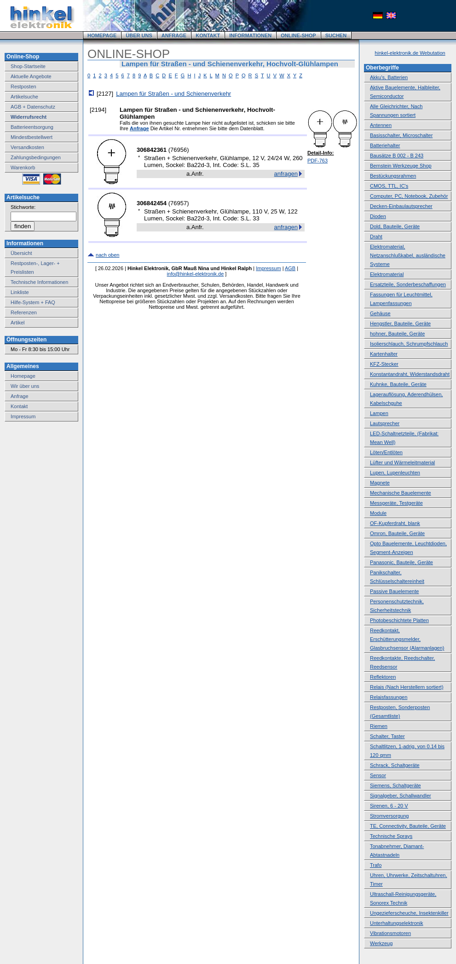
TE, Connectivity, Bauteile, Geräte (408, 826)
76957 (178, 203)
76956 (178, 149)
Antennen (381, 125)
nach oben (107, 255)
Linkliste (20, 292)
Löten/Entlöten (386, 452)
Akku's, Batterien (389, 77)
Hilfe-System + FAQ (33, 302)
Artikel (18, 322)
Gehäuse (380, 313)
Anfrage (20, 396)
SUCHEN (335, 35)
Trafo (375, 865)
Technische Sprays (391, 836)
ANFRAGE (174, 35)
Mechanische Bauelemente (400, 493)
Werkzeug (381, 943)
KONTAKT (208, 35)
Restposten (23, 86)
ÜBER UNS (139, 35)
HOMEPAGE (101, 35)
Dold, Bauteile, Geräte (395, 226)
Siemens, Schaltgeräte (395, 785)
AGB (290, 268)
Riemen (378, 726)
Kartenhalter (384, 354)
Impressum (23, 416)
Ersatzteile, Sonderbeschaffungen (408, 284)
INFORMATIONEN (250, 35)
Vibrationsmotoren (390, 933)
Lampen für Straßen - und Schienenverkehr (173, 93)
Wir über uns (25, 386)
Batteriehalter (385, 145)
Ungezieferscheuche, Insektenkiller (409, 913)
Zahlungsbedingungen (36, 157)
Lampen (379, 413)
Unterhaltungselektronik (396, 923)
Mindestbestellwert (31, 137)
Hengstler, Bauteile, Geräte (400, 323)
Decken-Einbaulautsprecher (401, 206)
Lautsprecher (384, 423)
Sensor (378, 775)
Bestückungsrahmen (393, 176)
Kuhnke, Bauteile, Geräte (398, 384)
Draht (376, 236)
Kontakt (19, 406)
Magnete (380, 482)
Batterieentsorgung (32, 127)
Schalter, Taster (387, 736)
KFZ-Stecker (384, 364)
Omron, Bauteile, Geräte (397, 533)
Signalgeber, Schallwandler (400, 795)
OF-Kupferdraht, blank (395, 523)
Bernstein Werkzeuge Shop (401, 165)
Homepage (23, 376)
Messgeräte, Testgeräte (396, 503)
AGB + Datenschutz (33, 107)
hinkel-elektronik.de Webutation (410, 53)
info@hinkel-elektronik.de (195, 274)
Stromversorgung (389, 816)
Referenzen (24, 312)
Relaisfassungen (388, 697)
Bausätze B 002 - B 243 (396, 155)
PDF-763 (317, 160)
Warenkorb (23, 167)
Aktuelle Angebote (31, 76)
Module (378, 513)
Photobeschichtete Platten (399, 620)
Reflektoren (383, 677)
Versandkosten (27, 147)
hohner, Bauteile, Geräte (397, 333)
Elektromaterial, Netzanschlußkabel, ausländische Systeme (407, 255)
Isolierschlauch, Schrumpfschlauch (409, 343)
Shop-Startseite (28, 66)
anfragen (286, 173)
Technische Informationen (39, 282)
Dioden (378, 216)
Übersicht (21, 253)
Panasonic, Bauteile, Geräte (401, 562)
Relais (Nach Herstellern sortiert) (407, 687)
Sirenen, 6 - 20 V (389, 805)
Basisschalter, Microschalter (401, 135)
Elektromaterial (387, 274)
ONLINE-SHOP (298, 35)
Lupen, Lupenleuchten (395, 472)
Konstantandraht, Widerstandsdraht (410, 374)
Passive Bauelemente (394, 591)
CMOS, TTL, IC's (389, 186)
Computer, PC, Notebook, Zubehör (409, 196)
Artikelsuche (24, 96)
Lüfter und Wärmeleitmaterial (402, 462)
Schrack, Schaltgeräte (395, 765)
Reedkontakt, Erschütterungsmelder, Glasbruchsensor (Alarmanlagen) (407, 639)
